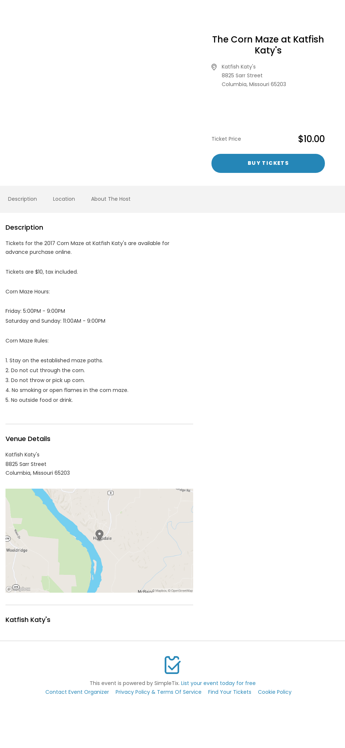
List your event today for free (218, 683)
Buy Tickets (268, 163)
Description (22, 199)
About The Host (111, 199)
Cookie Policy (275, 692)
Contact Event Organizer (77, 692)
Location (64, 199)
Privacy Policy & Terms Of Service (159, 692)
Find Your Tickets (229, 692)
